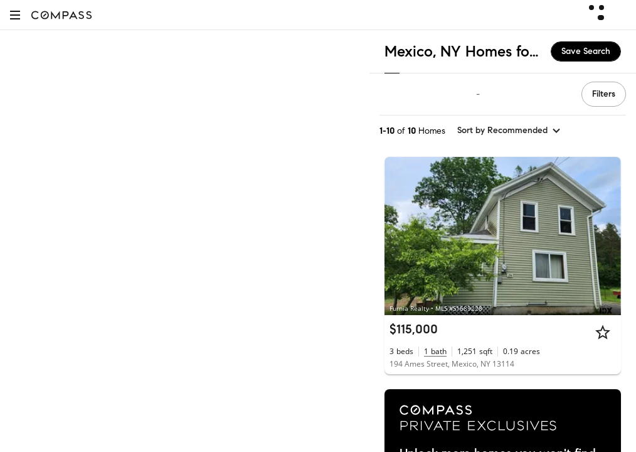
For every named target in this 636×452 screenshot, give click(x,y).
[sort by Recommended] (509, 130)
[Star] (603, 332)
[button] (15, 15)
